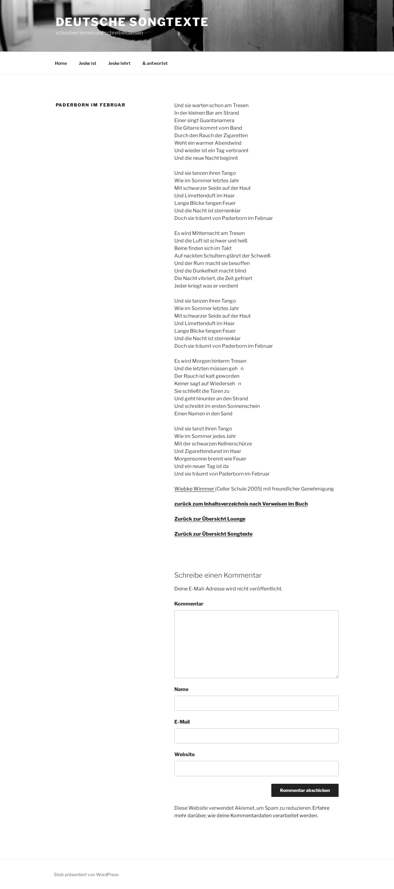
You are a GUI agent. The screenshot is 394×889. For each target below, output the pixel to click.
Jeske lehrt (119, 63)
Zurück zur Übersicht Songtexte (213, 534)
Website (184, 754)
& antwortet (155, 63)
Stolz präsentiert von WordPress (86, 874)
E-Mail (182, 722)
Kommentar (188, 604)
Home (61, 63)
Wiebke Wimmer (194, 489)
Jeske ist (87, 63)
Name (181, 689)
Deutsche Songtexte (132, 22)
